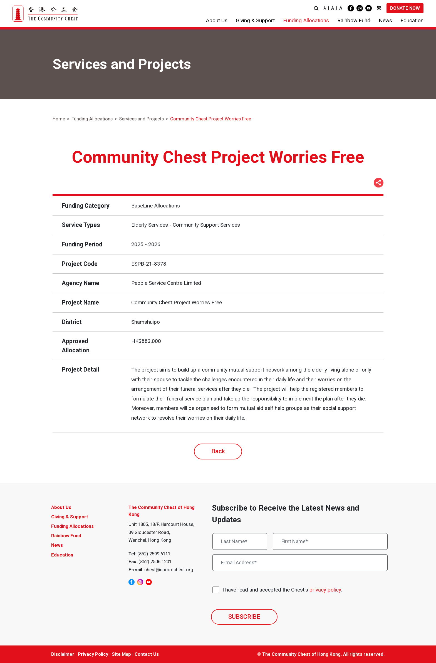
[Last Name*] (239, 541)
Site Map (121, 654)
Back (218, 451)
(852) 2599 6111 (153, 553)
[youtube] (368, 8)
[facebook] (351, 8)
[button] (316, 8)
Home (59, 119)
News (57, 545)
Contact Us (147, 654)
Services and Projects (141, 119)
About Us (61, 507)
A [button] (324, 8)
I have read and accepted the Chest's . (282, 590)
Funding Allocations (92, 119)
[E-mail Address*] (300, 562)
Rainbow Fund (66, 535)
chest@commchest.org (168, 569)
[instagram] (359, 8)
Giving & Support (69, 516)
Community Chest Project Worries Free (210, 119)
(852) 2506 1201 (155, 561)
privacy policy (325, 590)
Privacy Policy (93, 654)
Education (62, 555)
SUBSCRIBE (244, 616)
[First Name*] (330, 541)
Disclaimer (62, 654)
